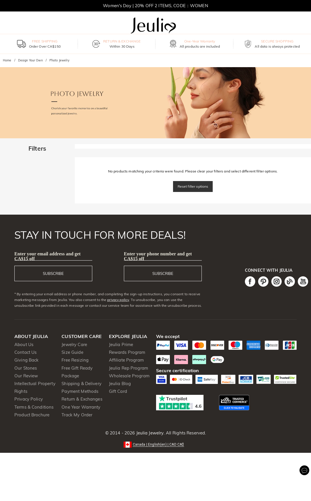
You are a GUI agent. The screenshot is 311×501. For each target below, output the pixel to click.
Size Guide (72, 352)
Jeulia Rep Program (128, 368)
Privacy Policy (28, 399)
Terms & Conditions (33, 407)
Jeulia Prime (121, 344)
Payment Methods (80, 391)
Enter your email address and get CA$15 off (47, 256)
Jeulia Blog (120, 383)
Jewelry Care (74, 344)
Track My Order (77, 414)
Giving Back (26, 360)
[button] (155, 444)
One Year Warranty (81, 407)
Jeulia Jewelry (149, 433)
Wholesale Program (129, 375)
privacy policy (118, 300)
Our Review (26, 375)
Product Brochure (31, 414)
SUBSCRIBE (53, 273)
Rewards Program (127, 352)
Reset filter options (193, 186)
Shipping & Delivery (81, 383)
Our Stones (25, 368)
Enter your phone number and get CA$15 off (158, 256)
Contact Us (25, 352)
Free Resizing (75, 360)
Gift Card (118, 391)
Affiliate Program (126, 360)
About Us (23, 344)
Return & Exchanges (82, 399)
